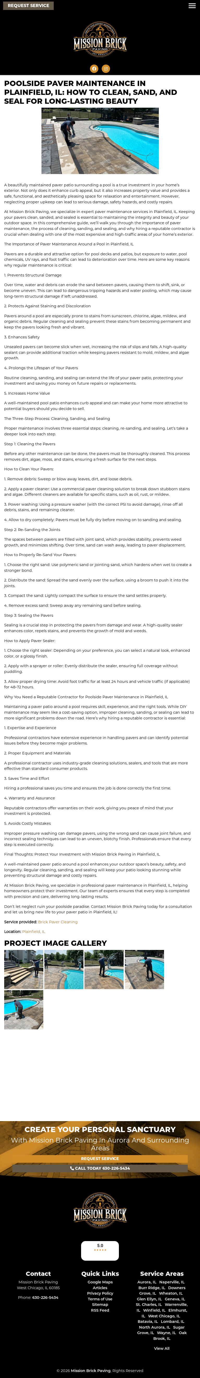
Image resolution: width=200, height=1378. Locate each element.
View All (161, 1348)
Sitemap (100, 1304)
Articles (100, 1287)
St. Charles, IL (149, 1304)
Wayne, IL (166, 1332)
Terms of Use (100, 1299)
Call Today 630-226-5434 (100, 1164)
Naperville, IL (172, 1282)
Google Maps (100, 1282)
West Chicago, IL (164, 1316)
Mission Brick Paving (91, 1370)
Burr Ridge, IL (151, 1287)
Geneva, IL (175, 1299)
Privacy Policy (100, 1293)
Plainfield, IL (33, 931)
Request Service (28, 5)
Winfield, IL (154, 1310)
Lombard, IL (172, 1321)
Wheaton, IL (171, 1293)
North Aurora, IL (154, 1327)
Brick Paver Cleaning (58, 922)
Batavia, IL (148, 1321)
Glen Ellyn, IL (149, 1299)
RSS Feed (100, 1310)
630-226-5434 (45, 1297)
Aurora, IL (146, 1282)
